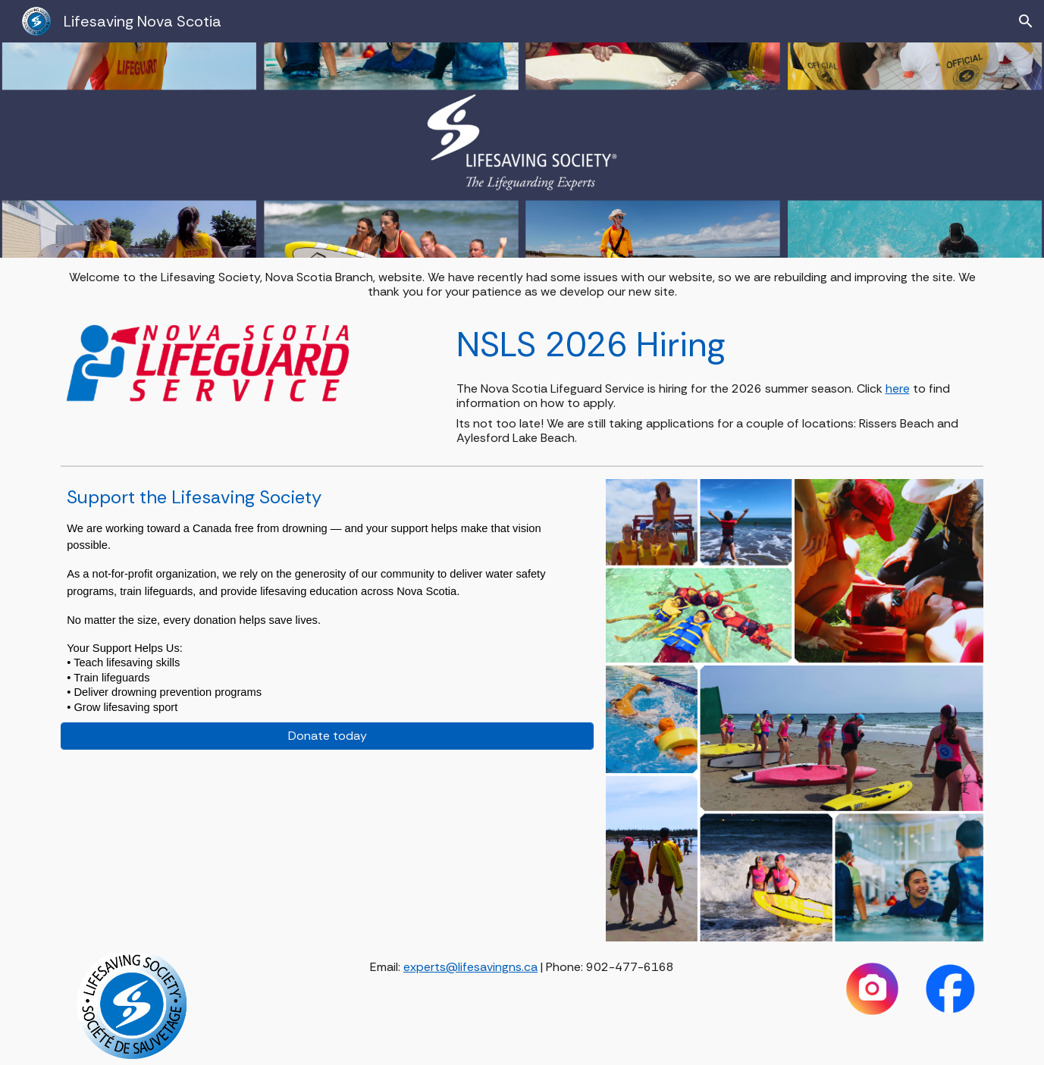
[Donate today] (327, 736)
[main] (522, 284)
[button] (1026, 21)
